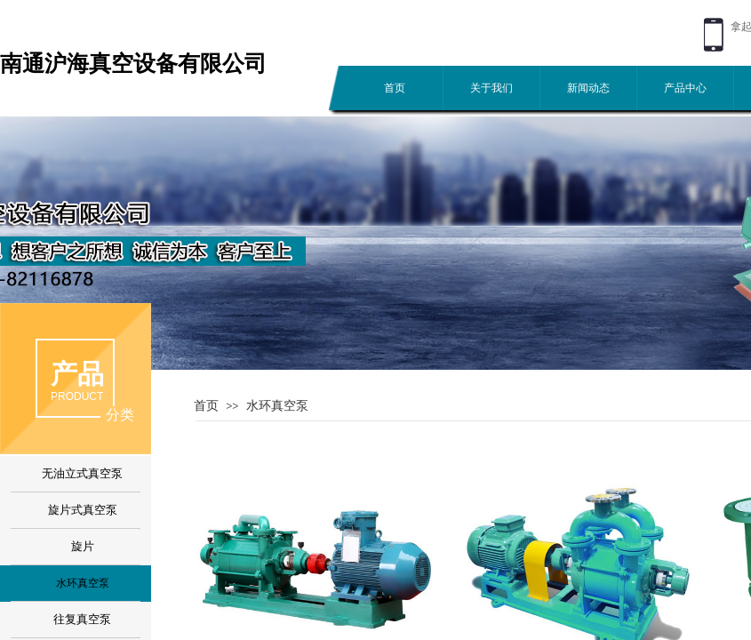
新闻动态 (588, 88)
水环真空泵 (277, 405)
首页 (394, 88)
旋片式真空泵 (82, 509)
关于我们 (491, 88)
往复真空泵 (82, 619)
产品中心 (685, 88)
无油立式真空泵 (82, 473)
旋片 (82, 546)
